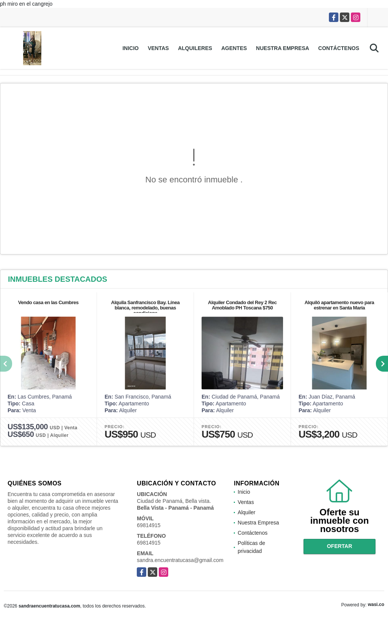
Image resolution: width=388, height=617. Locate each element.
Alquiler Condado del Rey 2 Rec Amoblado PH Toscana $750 (242, 305)
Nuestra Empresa (282, 48)
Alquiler (246, 512)
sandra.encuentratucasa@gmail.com (180, 560)
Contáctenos (338, 48)
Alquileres (195, 48)
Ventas (158, 48)
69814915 (148, 525)
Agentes (234, 48)
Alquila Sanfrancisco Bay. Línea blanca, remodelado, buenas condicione (145, 308)
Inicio (130, 48)
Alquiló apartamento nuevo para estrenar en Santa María (339, 305)
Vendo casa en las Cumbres (48, 302)
